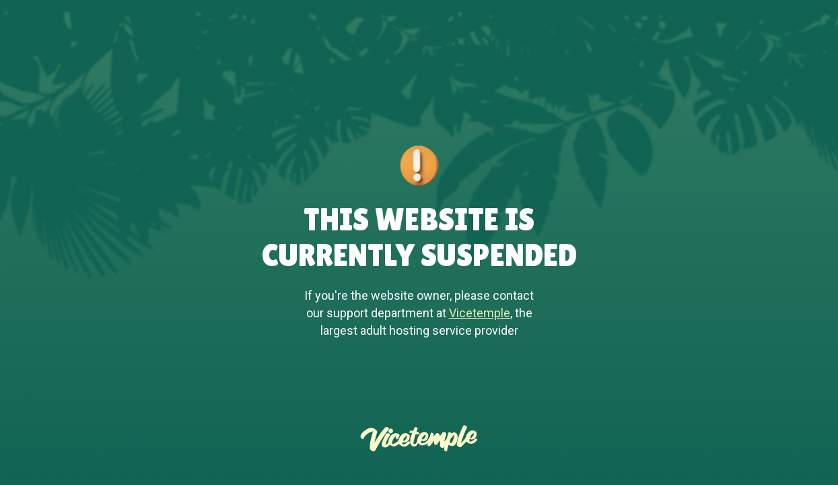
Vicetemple (479, 313)
